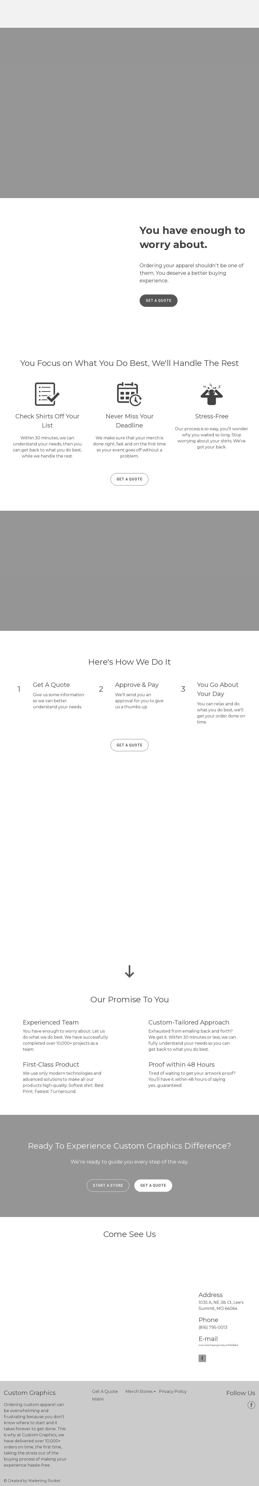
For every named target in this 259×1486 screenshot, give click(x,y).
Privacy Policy (173, 1391)
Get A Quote (105, 1391)
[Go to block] (129, 971)
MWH (98, 1399)
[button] (159, 300)
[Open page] (29, 14)
